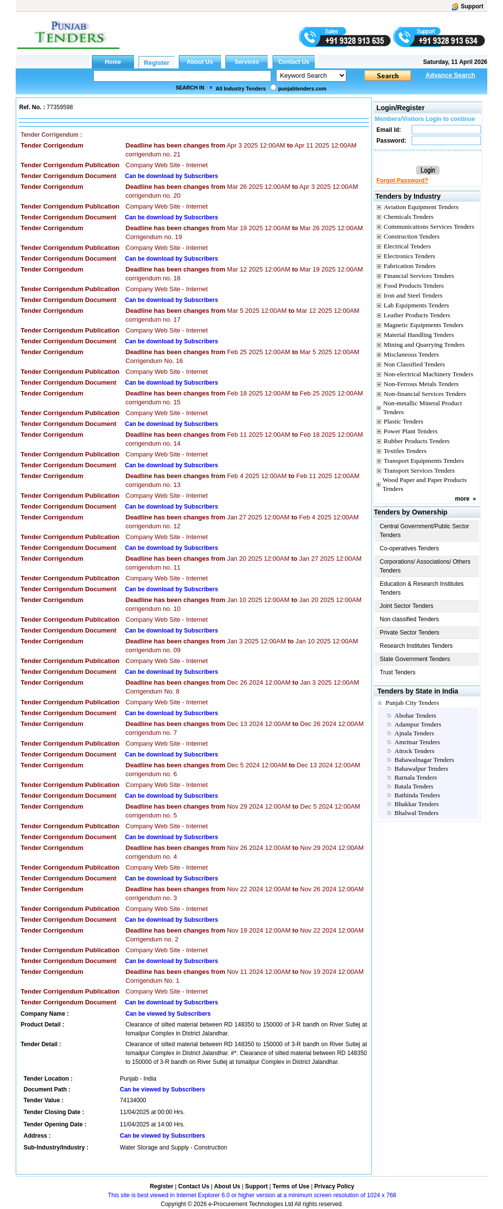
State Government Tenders (415, 659)
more (462, 498)
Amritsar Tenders (417, 742)
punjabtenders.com (302, 88)
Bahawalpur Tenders (421, 768)
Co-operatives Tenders (409, 548)
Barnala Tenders (415, 777)
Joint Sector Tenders (406, 606)
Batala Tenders (413, 786)
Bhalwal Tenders (416, 812)
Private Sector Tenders (409, 632)
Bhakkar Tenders (416, 804)
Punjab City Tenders (412, 702)
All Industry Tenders (241, 88)
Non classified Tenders (409, 619)
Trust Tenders (398, 672)
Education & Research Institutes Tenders (422, 588)
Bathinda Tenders (417, 795)
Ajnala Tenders (414, 733)
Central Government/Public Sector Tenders (424, 531)
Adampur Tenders (417, 724)
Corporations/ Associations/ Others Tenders (425, 566)
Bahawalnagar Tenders (424, 759)
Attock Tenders (414, 751)
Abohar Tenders (415, 715)
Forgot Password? (402, 180)
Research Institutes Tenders (416, 645)
